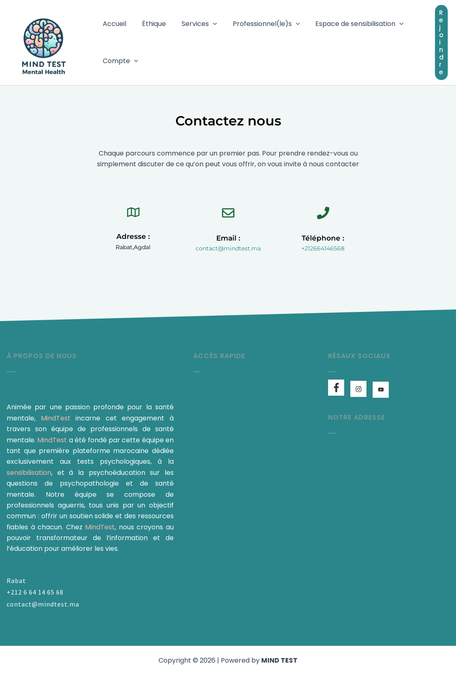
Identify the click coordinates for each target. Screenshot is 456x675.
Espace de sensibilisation (348, 23)
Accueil (113, 23)
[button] (207, 23)
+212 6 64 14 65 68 (35, 592)
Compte (119, 61)
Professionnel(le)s (257, 23)
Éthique (150, 23)
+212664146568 (323, 248)
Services (193, 23)
